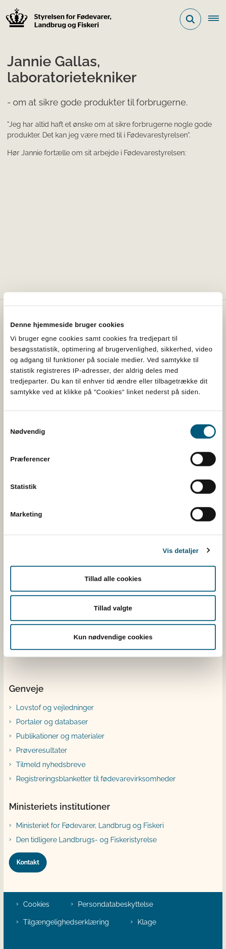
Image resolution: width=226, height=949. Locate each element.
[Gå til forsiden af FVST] (56, 19)
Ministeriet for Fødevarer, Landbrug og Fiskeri (90, 825)
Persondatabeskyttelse (115, 904)
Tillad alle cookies (113, 578)
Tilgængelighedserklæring (66, 922)
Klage (146, 922)
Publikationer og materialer (60, 736)
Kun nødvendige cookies (113, 637)
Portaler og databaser (52, 722)
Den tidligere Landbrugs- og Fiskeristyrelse (86, 840)
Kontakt (27, 862)
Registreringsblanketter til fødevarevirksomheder (96, 779)
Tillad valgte (113, 607)
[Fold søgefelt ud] (190, 19)
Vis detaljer (181, 550)
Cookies (36, 904)
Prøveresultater (41, 750)
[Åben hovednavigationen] (217, 19)
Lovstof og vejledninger (55, 707)
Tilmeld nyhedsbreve (50, 764)
